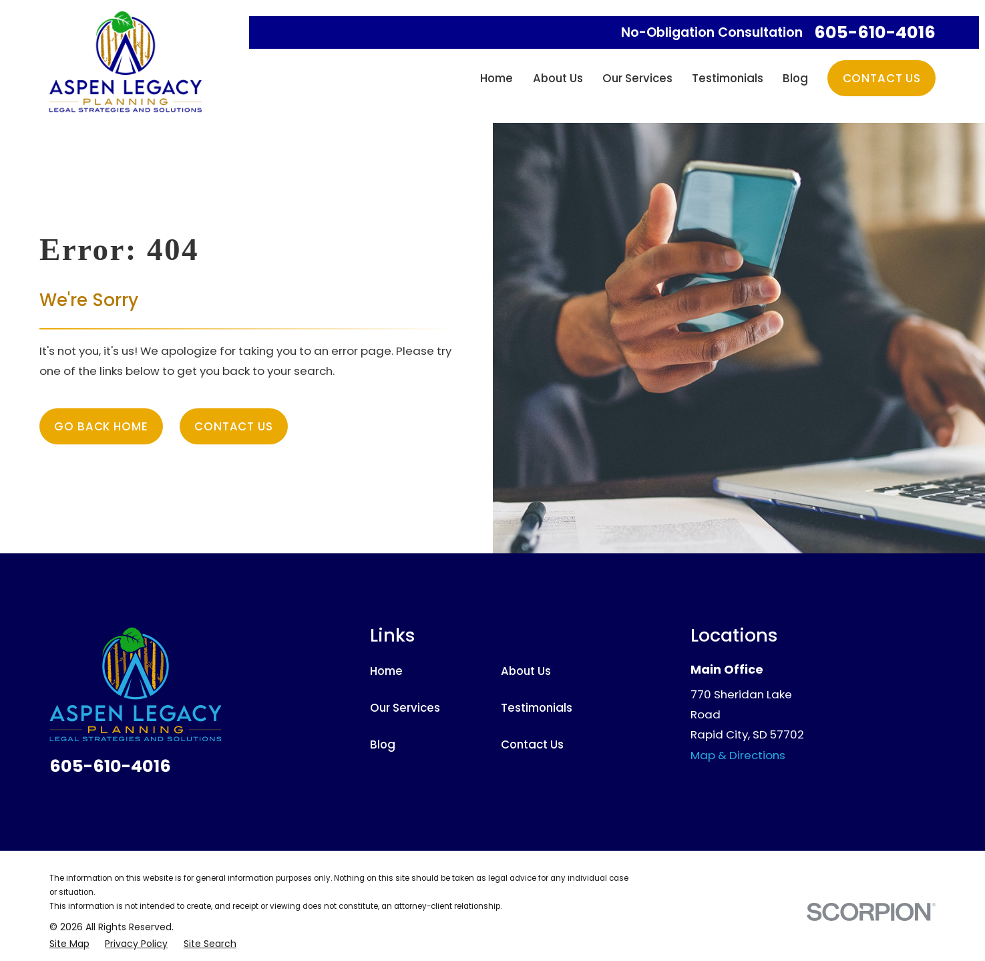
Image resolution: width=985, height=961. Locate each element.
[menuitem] (69, 944)
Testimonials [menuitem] (727, 78)
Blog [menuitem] (795, 78)
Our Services (405, 708)
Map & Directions (738, 755)
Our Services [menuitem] (637, 78)
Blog (382, 744)
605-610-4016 (875, 32)
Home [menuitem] (496, 78)
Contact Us (882, 78)
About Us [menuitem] (558, 78)
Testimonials (536, 708)
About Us (526, 671)
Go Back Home (101, 426)
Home (386, 671)
